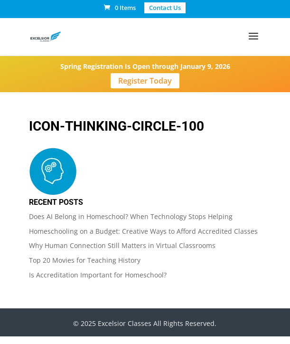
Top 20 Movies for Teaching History (84, 260)
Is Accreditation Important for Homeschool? (98, 274)
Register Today (145, 81)
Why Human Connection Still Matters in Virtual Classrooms (122, 245)
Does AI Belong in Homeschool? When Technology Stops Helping (131, 216)
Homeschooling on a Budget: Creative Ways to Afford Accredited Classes (143, 231)
